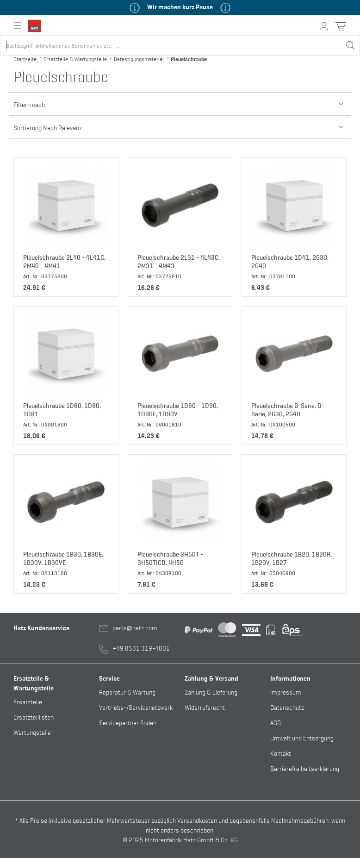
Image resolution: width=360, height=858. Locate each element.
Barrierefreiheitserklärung (304, 768)
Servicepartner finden (127, 722)
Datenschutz (287, 707)
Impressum (285, 691)
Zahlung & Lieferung (211, 691)
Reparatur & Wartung (127, 691)
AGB (275, 722)
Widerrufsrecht (205, 707)
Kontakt (280, 753)
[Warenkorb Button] (341, 26)
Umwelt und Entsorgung (302, 737)
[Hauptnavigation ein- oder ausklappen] (18, 25)
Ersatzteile (27, 701)
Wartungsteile (32, 732)
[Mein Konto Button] (324, 26)
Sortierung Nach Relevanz (180, 124)
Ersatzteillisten (33, 716)
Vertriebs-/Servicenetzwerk (136, 707)
